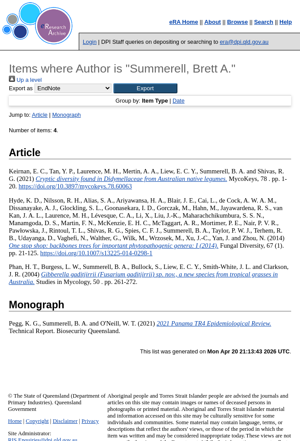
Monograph (66, 114)
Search (263, 22)
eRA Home (183, 22)
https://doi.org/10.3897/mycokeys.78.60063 (75, 186)
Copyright (37, 421)
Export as (21, 88)
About (212, 22)
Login (89, 41)
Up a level (25, 80)
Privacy (90, 421)
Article (40, 114)
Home (15, 421)
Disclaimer (65, 421)
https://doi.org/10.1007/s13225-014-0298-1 (96, 253)
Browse (237, 22)
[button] (145, 88)
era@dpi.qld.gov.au (244, 41)
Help (286, 22)
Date (179, 100)
